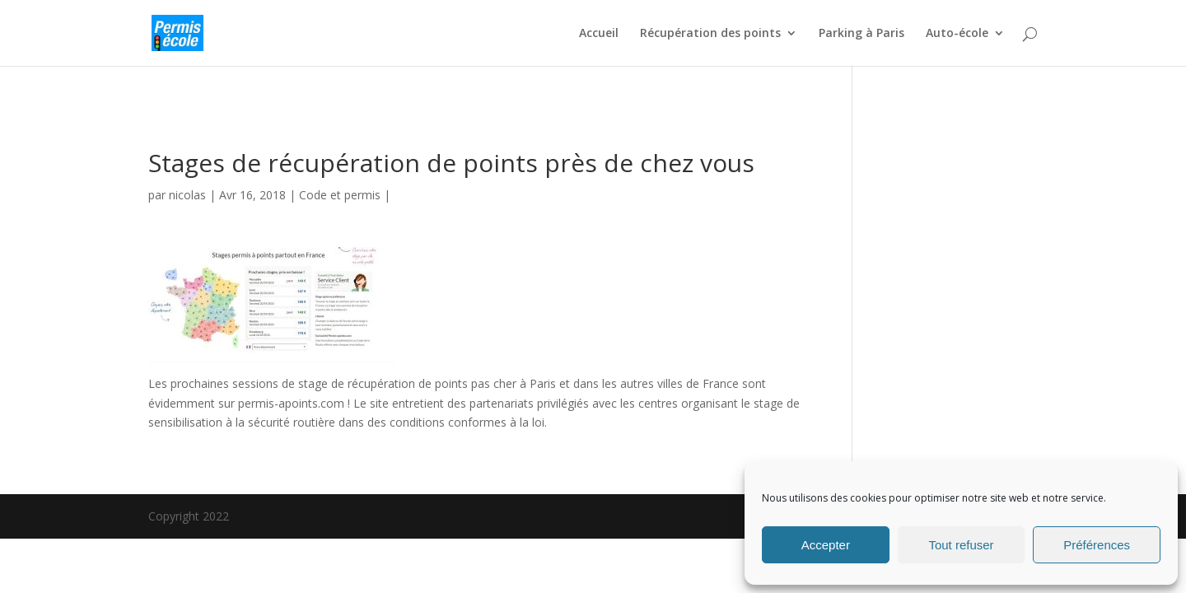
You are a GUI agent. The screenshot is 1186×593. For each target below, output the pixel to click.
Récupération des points (710, 33)
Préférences (1096, 545)
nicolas (187, 195)
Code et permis (340, 195)
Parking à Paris (861, 33)
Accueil (599, 33)
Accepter (825, 545)
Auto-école (957, 33)
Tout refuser (960, 545)
